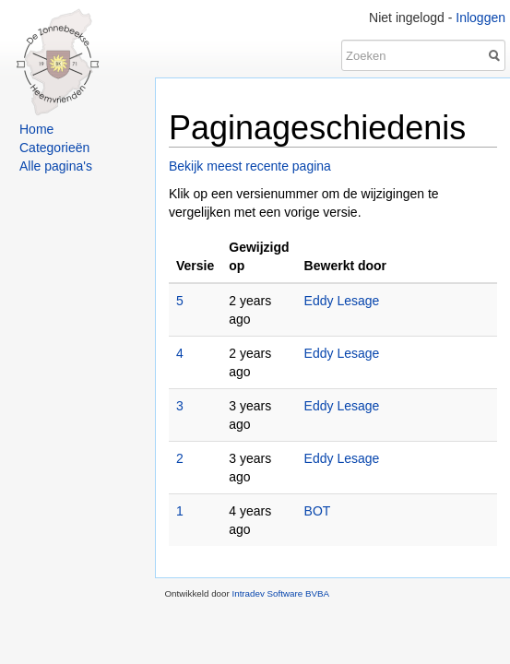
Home (36, 129)
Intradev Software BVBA (280, 593)
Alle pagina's (55, 166)
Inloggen (480, 17)
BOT (317, 511)
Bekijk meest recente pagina (250, 166)
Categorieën (54, 147)
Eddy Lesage (342, 300)
